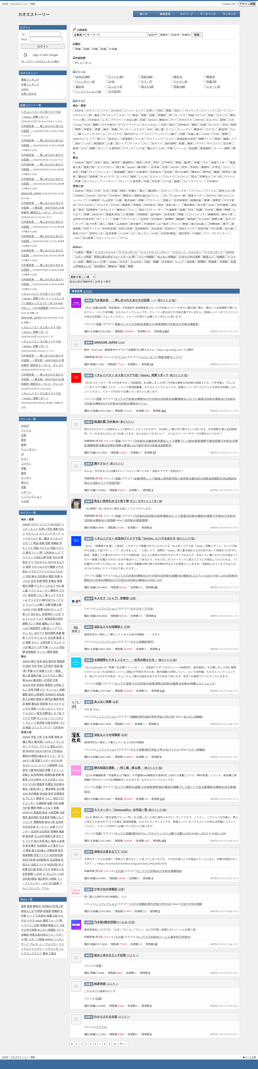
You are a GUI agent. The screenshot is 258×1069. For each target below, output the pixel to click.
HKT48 (52, 562)
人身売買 (45, 642)
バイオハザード (214, 252)
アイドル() (116, 77)
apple (29, 680)
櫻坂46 (54, 590)
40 (155, 587)
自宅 (30, 689)
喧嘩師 (54, 831)
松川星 (32, 869)
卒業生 (52, 581)
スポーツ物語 (36, 939)
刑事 (51, 737)
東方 (60, 850)
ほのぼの (55, 524)
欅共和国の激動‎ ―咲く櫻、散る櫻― (118, 767)
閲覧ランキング (30, 79)
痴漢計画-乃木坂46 (106, 421)
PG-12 (78, 63)
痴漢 (58, 637)
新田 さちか (43, 869)
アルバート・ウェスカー (43, 944)
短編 (30, 586)
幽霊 (28, 727)
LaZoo (25, 89)
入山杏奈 (106, 200)
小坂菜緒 (53, 812)
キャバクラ (54, 704)
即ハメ (26, 614)
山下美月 (53, 845)
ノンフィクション (31, 496)
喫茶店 (225, 172)
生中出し (36, 614)
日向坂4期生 (29, 878)
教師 (33, 808)
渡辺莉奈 (42, 878)
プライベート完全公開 (122, 120)
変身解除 (31, 652)
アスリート (57, 770)
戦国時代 (126, 162)
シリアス (44, 524)
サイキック (56, 538)
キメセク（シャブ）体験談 (111, 598)
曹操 (45, 953)
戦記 (51, 576)
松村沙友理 (28, 860)
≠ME (34, 609)
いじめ (57, 614)
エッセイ (26, 477)
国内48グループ (51, 600)
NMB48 (30, 751)
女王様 (52, 637)
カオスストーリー (19, 3)
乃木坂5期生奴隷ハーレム (110, 922)
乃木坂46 (49, 552)
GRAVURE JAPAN (31, 193)
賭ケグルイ (101, 463)
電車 (33, 708)
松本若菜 (44, 817)
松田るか (169, 228)
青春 (59, 581)
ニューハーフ (38, 765)
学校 (40, 666)
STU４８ (101, 205)
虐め (58, 623)
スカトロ (220, 115)
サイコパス (40, 637)
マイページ (186, 14)
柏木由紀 (39, 770)
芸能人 (26, 774)
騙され (32, 647)
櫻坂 (189, 143)
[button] (43, 55)
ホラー (25, 459)
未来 (39, 661)
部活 (39, 713)
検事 (58, 774)
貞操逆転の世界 (54, 618)
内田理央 (42, 845)
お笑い (43, 529)
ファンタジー (29, 449)
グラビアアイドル (38, 571)
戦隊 (28, 704)
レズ (57, 552)
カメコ (174, 224)
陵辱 (23, 906)
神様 (39, 808)
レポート (26, 492)
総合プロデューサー (150, 210)
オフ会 (57, 713)
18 (151, 364)
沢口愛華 (53, 883)
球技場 (44, 704)
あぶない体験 (102, 701)
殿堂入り (53, 925)
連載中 (163, 35)
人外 (39, 647)
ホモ (35, 671)
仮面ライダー (47, 671)
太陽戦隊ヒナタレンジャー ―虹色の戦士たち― (125, 659)
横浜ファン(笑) (34, 552)
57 (154, 452)
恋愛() (147, 77)
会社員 (60, 694)
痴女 (25, 586)
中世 (34, 666)
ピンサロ (121, 176)
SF (22, 454)
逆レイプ (52, 628)
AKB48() (83, 77)
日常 (55, 680)
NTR (46, 567)
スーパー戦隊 (44, 652)
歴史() (178, 77)
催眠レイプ (48, 623)
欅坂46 (26, 756)
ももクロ (210, 120)
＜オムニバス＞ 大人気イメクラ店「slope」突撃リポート (131, 375)
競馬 (55, 652)
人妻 (43, 628)
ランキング (229, 14)
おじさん (52, 874)
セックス (27, 548)
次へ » (123, 1044)
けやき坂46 (35, 779)
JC (44, 874)
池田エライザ (39, 864)
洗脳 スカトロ (41, 548)
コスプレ (209, 129)
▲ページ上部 (249, 1056)
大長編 (112, 49)
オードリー (42, 827)
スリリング (45, 533)
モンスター (181, 191)
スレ (30, 633)
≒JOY (25, 628)
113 (162, 799)
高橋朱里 (50, 774)
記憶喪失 (47, 614)
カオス (35, 524)
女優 (57, 576)
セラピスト (28, 798)
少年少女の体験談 (105, 889)
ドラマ (29, 637)
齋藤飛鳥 (38, 822)
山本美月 (120, 224)
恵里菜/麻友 (40, 812)
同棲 (36, 689)
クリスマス (34, 600)
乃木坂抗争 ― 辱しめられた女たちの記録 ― (123, 300)
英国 (56, 666)
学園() (212, 81)
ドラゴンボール (54, 949)
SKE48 (56, 557)
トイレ (32, 590)
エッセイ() (115, 86)
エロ (82, 148)
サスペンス (32, 533)
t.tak (121, 342)
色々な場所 (28, 699)
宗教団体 (52, 850)
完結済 (174, 35)
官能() (180, 86)
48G (58, 586)
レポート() (213, 86)
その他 (25, 501)
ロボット (50, 742)
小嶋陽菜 (52, 765)
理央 (53, 841)
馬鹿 (58, 633)
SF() (111, 81)
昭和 (28, 666)
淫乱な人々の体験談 (107, 734)
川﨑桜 (52, 878)
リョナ (40, 618)
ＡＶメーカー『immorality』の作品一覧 (120, 809)
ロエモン (132, 955)
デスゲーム (97, 134)
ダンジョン (43, 718)
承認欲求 (35, 628)
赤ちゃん (222, 195)
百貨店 (40, 685)
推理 (23, 445)
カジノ (35, 642)
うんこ (41, 595)
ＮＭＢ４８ (40, 562)
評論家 (47, 911)
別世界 (55, 723)
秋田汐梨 (52, 864)
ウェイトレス (154, 139)
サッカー (39, 586)
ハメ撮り (39, 604)
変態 (28, 567)
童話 (23, 473)
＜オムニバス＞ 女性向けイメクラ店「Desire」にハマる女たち (135, 538)
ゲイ (31, 562)
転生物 (32, 595)
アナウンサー (128, 219)
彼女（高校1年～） (33, 789)
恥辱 (39, 581)
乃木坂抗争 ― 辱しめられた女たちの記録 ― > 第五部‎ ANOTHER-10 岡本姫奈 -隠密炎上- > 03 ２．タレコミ (42, 207)
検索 (33, 3)
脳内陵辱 (50, 633)
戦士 (30, 742)
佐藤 (49, 803)
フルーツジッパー (105, 238)
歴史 (23, 440)
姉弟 (38, 623)
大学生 (57, 685)
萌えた (25, 482)
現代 (33, 661)
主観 (47, 604)
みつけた (213, 124)
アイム (45, 888)
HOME (5, 3)
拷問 (45, 581)
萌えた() (147, 86)
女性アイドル (41, 855)
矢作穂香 (34, 793)
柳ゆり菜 (50, 822)
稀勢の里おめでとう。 (44, 756)
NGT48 (55, 760)
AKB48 (25, 426)
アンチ (29, 841)
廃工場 (119, 167)
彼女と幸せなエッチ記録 (110, 955)
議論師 (179, 219)
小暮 (30, 770)
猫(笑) (186, 162)
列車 (33, 718)
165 (163, 841)
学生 (33, 737)
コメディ (26, 463)
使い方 (144, 14)
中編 (94, 49)
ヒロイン (50, 708)
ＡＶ (42, 689)
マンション (52, 689)
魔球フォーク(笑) (53, 920)
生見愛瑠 (27, 874)
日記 (28, 576)
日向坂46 (42, 576)
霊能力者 (36, 675)
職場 (55, 699)
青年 (50, 793)
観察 (52, 567)
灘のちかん (126, 421)
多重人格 (56, 604)
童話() (80, 86)
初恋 (49, 529)
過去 (45, 661)
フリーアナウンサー (214, 233)
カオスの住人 (50, 779)
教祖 (28, 850)
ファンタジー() (85, 81)
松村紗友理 (56, 855)
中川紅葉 (215, 228)
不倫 (45, 647)
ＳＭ (34, 567)
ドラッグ (56, 642)
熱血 (36, 543)
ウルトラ (168, 176)
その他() (114, 91)
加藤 (61, 803)
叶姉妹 (39, 911)
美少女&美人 (38, 850)
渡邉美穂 (27, 855)
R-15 (87, 63)
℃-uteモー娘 (176, 195)
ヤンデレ (133, 143)
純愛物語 (100, 983)
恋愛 (23, 435)
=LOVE (26, 609)
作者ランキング (30, 84)
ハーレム (53, 647)
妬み (34, 576)
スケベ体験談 (146, 256)
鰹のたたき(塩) (167, 300)
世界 (33, 685)
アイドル (26, 430)
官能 (23, 487)
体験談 (55, 543)
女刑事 (191, 261)
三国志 (52, 953)
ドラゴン (33, 746)
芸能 (47, 543)
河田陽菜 (141, 214)
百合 (33, 581)
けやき (31, 920)
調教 (28, 642)
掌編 (77, 49)
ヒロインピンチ (194, 214)
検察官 (215, 200)
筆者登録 (165, 14)
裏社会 (35, 704)
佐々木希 (39, 841)
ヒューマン (43, 590)
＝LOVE (37, 874)
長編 (49, 915)
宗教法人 (48, 713)
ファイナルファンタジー (155, 252)
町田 (124, 851)
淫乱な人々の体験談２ (108, 626)
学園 (23, 468)
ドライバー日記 (30, 925)
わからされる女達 (105, 1016)
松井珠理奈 (37, 774)
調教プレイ (28, 623)
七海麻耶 (41, 803)
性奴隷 (192, 148)
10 (114, 1044)
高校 (30, 694)
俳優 (56, 808)
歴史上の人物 (226, 191)
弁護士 (131, 191)
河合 (55, 803)
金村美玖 (33, 817)
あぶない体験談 (46, 930)
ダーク (56, 533)
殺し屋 (158, 129)
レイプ (58, 609)
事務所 (49, 685)
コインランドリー (41, 727)
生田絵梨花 (42, 860)
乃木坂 (26, 808)
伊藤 (47, 770)
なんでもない (149, 124)
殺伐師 (29, 836)
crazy (40, 567)
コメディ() (181, 81)
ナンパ (29, 604)
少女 (45, 737)
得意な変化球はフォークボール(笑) (114, 256)
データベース (207, 14)
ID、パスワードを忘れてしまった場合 (40, 61)
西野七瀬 (50, 836)
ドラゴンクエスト (31, 953)
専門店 (49, 699)
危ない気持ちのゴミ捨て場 (111, 501)
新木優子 (31, 845)
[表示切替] (87, 291)
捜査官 (41, 784)
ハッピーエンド (132, 110)
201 (163, 411)
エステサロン (50, 675)
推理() (211, 77)
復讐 (40, 609)
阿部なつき (57, 869)
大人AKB (39, 836)
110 (162, 691)
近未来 (48, 680)
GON (25, 793)
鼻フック (50, 595)
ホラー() (146, 81)
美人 (47, 841)
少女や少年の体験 (189, 256)
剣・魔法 (44, 538)
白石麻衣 (44, 831)
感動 (55, 529)
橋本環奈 (50, 789)
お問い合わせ (29, 94)
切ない (177, 110)
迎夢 (132, 598)
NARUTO (48, 609)
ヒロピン (31, 713)
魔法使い (38, 680)
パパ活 (139, 148)
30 (155, 944)
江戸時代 (48, 666)
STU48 (32, 784)
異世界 (52, 661)
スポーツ (27, 543)
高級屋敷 (118, 172)
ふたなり (50, 586)
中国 (47, 723)
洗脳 (52, 548)
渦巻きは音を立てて (107, 851)
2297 (166, 331)
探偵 (56, 737)
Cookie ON (230, 4)
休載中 (185, 35)
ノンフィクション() (89, 91)
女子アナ (39, 633)
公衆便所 (39, 694)
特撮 (53, 817)
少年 (39, 737)
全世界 (35, 831)
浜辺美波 (55, 860)
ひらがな (136, 261)
